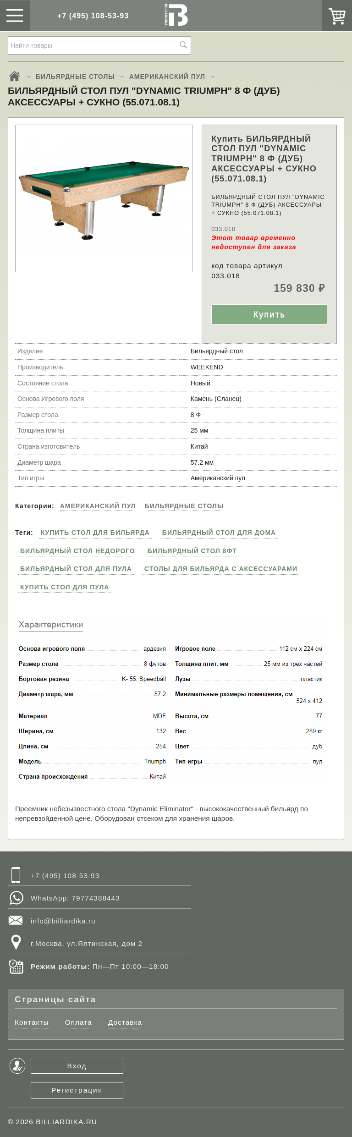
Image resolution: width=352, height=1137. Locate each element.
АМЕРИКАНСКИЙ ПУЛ (167, 76)
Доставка (125, 1022)
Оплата (78, 1022)
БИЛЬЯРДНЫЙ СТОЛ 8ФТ (192, 551)
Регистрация (77, 1090)
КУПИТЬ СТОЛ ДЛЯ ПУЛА (64, 587)
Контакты (32, 1022)
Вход (77, 1066)
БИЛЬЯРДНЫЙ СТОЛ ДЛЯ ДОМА (219, 532)
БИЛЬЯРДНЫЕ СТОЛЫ (75, 76)
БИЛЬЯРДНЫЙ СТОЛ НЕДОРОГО (77, 551)
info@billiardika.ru (63, 921)
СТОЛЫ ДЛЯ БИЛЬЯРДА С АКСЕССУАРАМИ (220, 568)
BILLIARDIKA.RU (66, 1122)
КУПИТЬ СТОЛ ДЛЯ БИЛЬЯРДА (95, 532)
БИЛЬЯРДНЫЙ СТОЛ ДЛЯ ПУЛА (76, 568)
